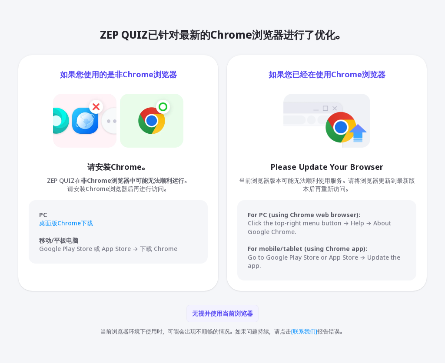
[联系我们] (304, 331)
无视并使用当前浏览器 (222, 313)
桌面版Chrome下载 (66, 223)
